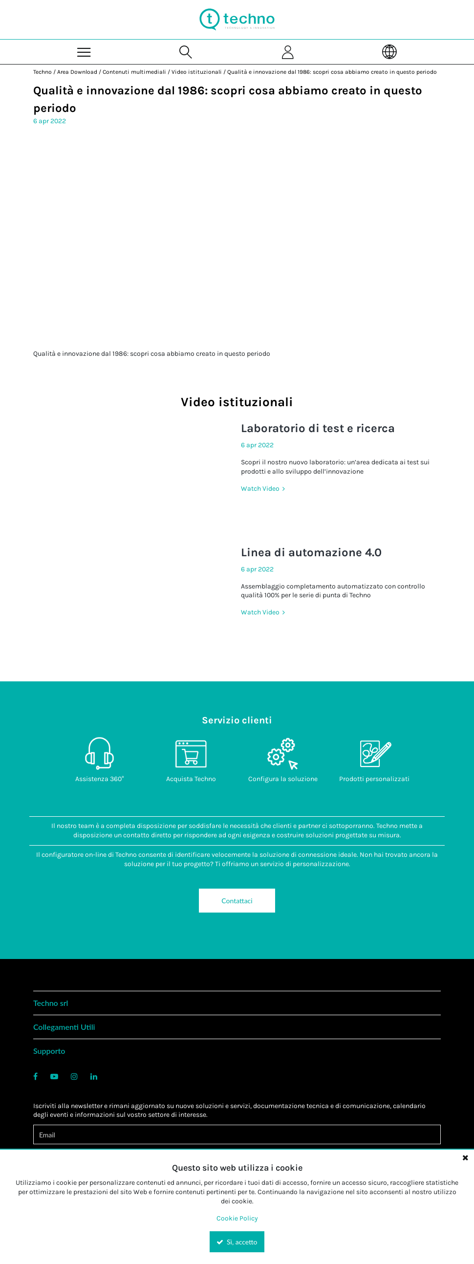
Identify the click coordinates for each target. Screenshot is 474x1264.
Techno (42, 71)
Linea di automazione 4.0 (311, 552)
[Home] (237, 19)
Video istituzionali (197, 71)
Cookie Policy (237, 1218)
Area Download (77, 71)
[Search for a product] (186, 52)
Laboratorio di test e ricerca (318, 428)
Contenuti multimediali (134, 71)
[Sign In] (288, 52)
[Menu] (84, 52)
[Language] (390, 52)
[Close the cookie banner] (465, 1157)
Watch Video (261, 488)
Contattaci (236, 900)
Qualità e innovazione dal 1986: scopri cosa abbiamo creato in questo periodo (332, 71)
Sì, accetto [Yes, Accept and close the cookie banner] (236, 1242)
